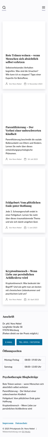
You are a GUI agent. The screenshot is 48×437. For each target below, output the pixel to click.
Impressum (8, 423)
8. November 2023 (35, 84)
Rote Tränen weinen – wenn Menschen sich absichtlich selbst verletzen (23, 58)
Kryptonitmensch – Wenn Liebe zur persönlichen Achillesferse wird (21, 274)
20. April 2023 (33, 299)
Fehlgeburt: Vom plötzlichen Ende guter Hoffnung (23, 204)
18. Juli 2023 (33, 159)
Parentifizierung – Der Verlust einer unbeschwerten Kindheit (23, 130)
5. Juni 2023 (32, 227)
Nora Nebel (17, 84)
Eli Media (26, 431)
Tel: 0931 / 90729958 (29, 342)
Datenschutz (21, 423)
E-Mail (8, 342)
